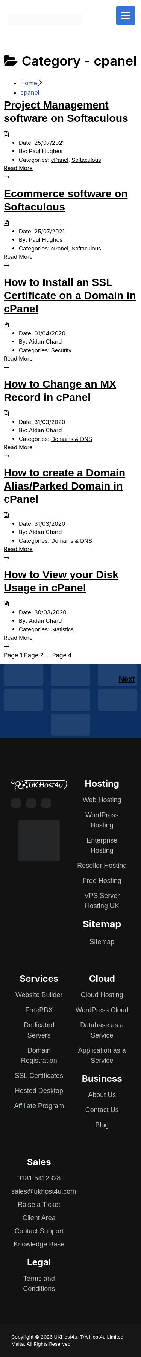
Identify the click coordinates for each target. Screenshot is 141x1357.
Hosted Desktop (39, 1091)
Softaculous (86, 160)
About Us (102, 1095)
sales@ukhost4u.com (43, 1191)
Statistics (62, 629)
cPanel (59, 160)
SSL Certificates (39, 1075)
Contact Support (39, 1231)
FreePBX (39, 1010)
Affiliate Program (39, 1106)
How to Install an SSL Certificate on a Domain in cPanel (70, 295)
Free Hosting (102, 880)
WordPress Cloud (102, 1010)
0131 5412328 (39, 1178)
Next (127, 679)
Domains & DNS (71, 439)
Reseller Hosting (102, 865)
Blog (102, 1125)
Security (61, 350)
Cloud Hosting (102, 995)
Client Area (39, 1218)
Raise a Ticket (39, 1204)
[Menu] (125, 15)
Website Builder (39, 995)
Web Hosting (102, 800)
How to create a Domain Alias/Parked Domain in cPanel (64, 486)
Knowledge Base (39, 1244)
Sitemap (101, 942)
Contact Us (102, 1110)
